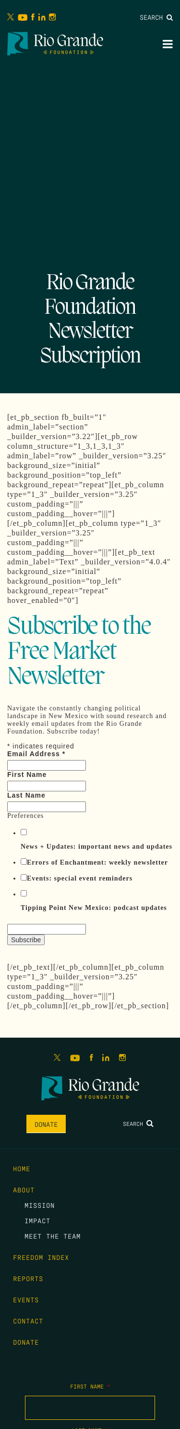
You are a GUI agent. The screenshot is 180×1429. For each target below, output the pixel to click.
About (24, 1189)
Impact (37, 1220)
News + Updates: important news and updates (96, 846)
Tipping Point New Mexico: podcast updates (94, 907)
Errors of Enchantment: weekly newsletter (97, 862)
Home (21, 1168)
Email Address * (36, 754)
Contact (28, 1320)
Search (156, 17)
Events (26, 1299)
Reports (28, 1278)
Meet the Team (52, 1235)
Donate (46, 1124)
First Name (27, 774)
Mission (39, 1205)
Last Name (26, 795)
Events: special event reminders (79, 878)
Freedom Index (41, 1257)
